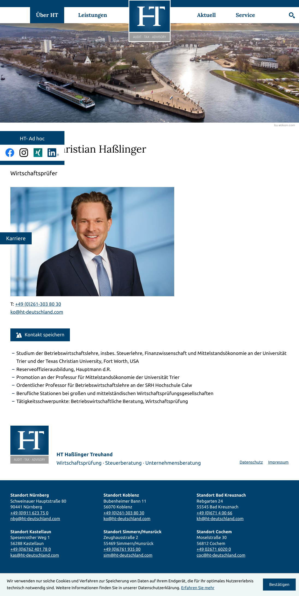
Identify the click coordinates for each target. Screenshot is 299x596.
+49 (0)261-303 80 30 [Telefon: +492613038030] (123, 512)
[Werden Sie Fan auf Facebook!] (9, 152)
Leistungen (92, 15)
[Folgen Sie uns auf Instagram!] (23, 152)
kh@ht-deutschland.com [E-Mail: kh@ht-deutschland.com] (220, 518)
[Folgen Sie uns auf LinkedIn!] (53, 152)
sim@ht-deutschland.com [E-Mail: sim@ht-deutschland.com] (127, 555)
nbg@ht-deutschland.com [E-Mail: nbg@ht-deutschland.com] (35, 518)
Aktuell (206, 15)
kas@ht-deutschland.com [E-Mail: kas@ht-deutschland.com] (34, 555)
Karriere (16, 238)
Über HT (47, 15)
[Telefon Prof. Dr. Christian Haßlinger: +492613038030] (38, 304)
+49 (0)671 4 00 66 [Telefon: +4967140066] (214, 512)
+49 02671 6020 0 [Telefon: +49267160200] (214, 549)
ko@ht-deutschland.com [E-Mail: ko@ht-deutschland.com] (36, 312)
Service (245, 15)
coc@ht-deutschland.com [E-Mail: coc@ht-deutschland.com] (221, 555)
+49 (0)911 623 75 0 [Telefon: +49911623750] (29, 512)
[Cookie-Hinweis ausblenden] (279, 585)
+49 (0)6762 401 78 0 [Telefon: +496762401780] (30, 549)
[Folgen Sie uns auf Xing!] (38, 152)
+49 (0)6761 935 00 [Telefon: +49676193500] (122, 549)
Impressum (278, 462)
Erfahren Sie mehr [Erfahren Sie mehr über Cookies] (197, 587)
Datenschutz (251, 462)
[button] (40, 335)
